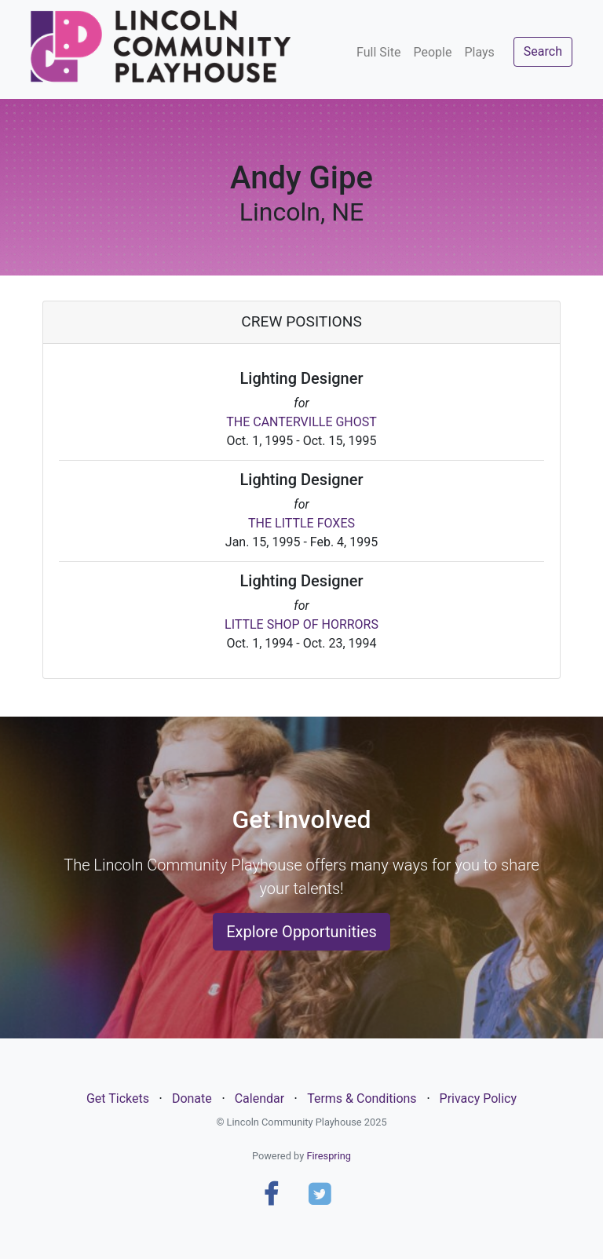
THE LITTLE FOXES (301, 523)
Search (543, 51)
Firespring (328, 1156)
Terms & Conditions (362, 1098)
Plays (479, 52)
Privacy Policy (478, 1098)
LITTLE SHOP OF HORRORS (301, 624)
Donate (192, 1098)
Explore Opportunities (301, 931)
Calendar (259, 1098)
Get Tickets (117, 1098)
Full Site (378, 52)
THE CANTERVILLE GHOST (301, 421)
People (432, 52)
